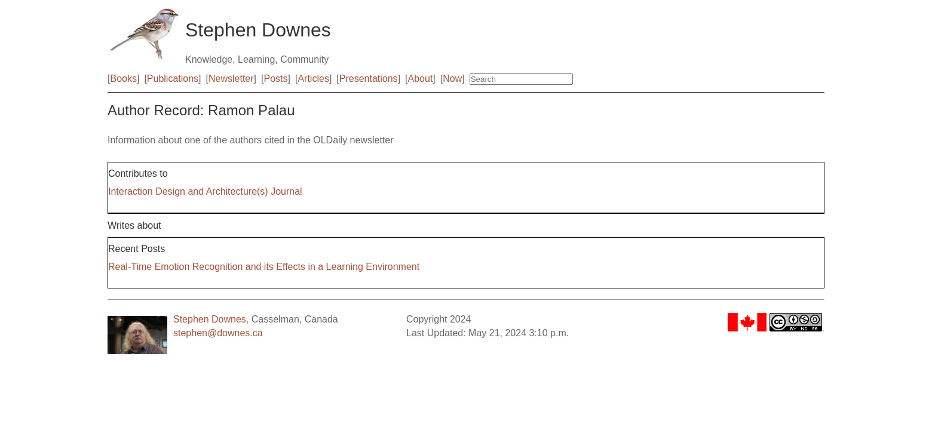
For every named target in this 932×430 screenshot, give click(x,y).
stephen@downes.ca (218, 333)
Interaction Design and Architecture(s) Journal (205, 191)
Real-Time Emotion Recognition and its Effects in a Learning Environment (263, 267)
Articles (313, 78)
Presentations (368, 78)
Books (123, 78)
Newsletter (231, 78)
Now (452, 78)
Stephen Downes (209, 319)
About (420, 78)
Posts (276, 78)
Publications (172, 78)
